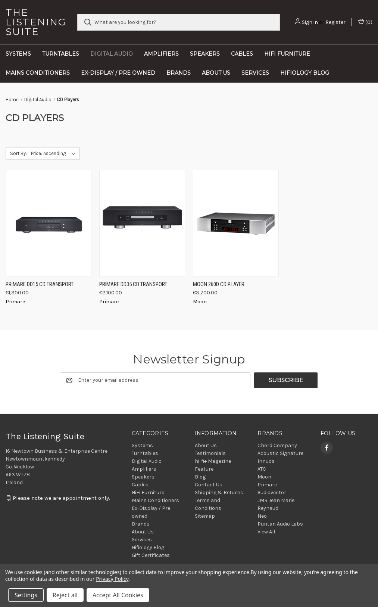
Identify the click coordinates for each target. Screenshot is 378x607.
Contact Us (208, 484)
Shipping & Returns (219, 492)
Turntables (60, 53)
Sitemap (205, 516)
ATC (261, 469)
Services (255, 72)
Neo (262, 516)
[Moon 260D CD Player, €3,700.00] (235, 223)
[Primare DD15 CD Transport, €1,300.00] (48, 223)
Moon (264, 477)
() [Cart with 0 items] (365, 21)
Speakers (205, 53)
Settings (26, 595)
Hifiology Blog (304, 72)
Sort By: (18, 153)
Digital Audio (111, 53)
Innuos (266, 461)
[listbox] (54, 153)
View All (266, 532)
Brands (178, 72)
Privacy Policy (112, 578)
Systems (18, 53)
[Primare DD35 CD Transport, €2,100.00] (142, 223)
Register (335, 22)
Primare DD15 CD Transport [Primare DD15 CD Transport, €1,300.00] (40, 284)
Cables (242, 53)
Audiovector (271, 492)
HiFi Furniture (287, 53)
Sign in (310, 22)
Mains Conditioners (38, 72)
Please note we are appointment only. (61, 498)
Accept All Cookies (118, 595)
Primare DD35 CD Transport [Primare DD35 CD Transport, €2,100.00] (133, 284)
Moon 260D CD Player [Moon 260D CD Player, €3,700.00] (218, 284)
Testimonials (210, 453)
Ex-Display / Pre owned (118, 72)
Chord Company (277, 445)
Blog (200, 477)
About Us (216, 72)
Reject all (65, 595)
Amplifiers (161, 53)
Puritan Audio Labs (280, 524)
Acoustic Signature (280, 453)
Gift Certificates (151, 555)
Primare (267, 484)
